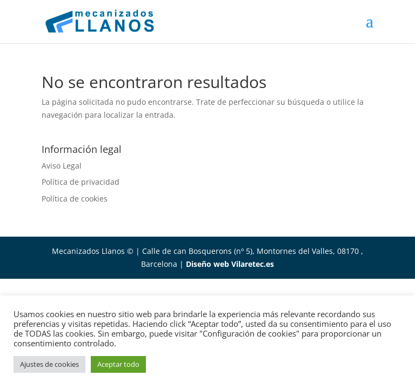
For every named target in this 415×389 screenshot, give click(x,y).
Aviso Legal (62, 165)
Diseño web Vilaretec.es (230, 264)
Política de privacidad (80, 182)
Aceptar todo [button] (118, 364)
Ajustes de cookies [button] (49, 364)
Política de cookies (75, 198)
